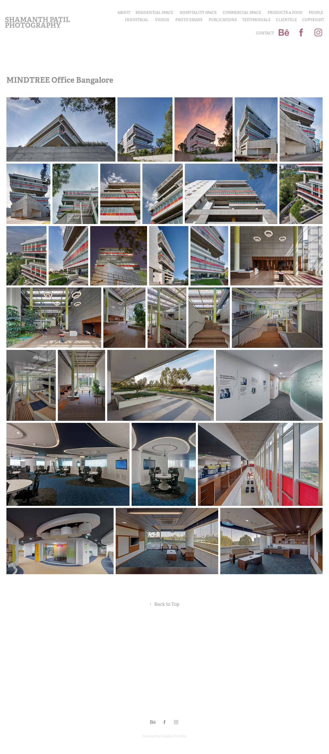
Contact (265, 33)
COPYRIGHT (313, 19)
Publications (223, 19)
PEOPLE (316, 12)
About (123, 12)
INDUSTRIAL (137, 19)
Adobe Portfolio (174, 736)
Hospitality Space (198, 12)
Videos (162, 19)
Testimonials (256, 19)
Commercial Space (242, 12)
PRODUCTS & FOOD (285, 12)
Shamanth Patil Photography (38, 22)
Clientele (286, 19)
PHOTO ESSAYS (188, 19)
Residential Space (154, 12)
